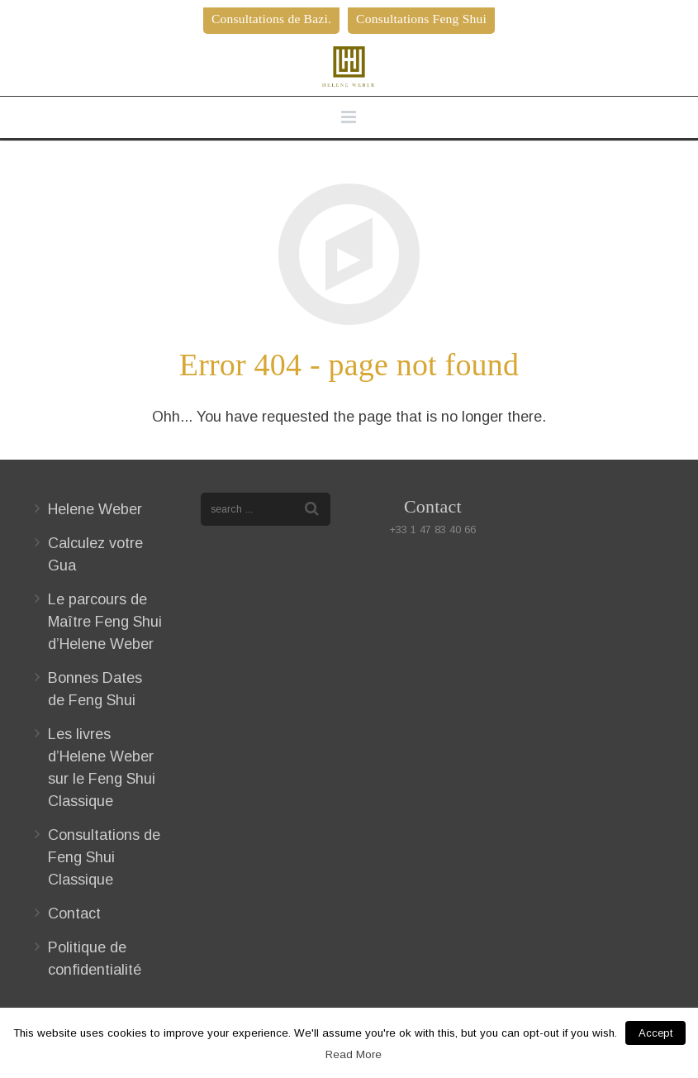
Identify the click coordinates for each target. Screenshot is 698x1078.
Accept (655, 1033)
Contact (74, 913)
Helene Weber (95, 509)
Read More (353, 1054)
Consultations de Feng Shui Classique (104, 857)
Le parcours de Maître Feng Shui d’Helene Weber (105, 621)
